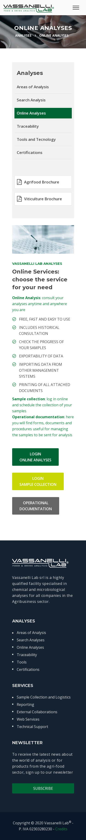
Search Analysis (31, 100)
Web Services (28, 719)
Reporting (25, 704)
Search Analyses (30, 640)
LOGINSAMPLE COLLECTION (37, 481)
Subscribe (43, 788)
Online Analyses (31, 113)
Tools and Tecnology (36, 139)
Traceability (28, 126)
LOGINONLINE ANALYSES (35, 457)
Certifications (29, 152)
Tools (22, 662)
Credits (61, 828)
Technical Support (32, 726)
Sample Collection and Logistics (44, 697)
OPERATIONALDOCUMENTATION (35, 505)
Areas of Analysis (33, 86)
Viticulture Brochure (39, 198)
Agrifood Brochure (38, 182)
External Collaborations (37, 711)
